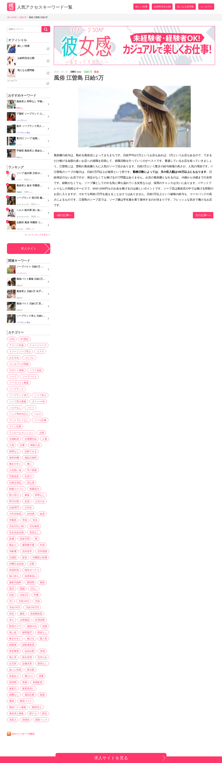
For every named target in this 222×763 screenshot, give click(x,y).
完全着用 (33, 526)
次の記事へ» (203, 215)
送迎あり (14, 676)
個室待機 (14, 457)
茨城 (41, 651)
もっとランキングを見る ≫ (37, 235)
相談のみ (14, 626)
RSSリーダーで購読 (23, 733)
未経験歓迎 (15, 613)
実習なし (33, 532)
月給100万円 (15, 607)
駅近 (43, 713)
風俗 (11, 701)
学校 (23, 520)
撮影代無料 (15, 582)
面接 (41, 694)
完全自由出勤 (16, 532)
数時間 (29, 582)
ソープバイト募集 (18, 383)
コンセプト (206, 6)
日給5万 (13, 595)
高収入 (12, 719)
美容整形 (14, 651)
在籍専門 (14, 507)
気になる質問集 (185, 6)
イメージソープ (37, 345)
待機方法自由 (16, 563)
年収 (41, 545)
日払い (32, 588)
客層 (11, 538)
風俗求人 (36, 707)
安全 (33, 520)
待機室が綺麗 (38, 557)
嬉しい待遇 (141, 6)
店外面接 (41, 551)
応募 (31, 563)
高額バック (40, 719)
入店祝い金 (15, 470)
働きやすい (15, 464)
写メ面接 (31, 470)
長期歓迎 (36, 682)
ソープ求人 (39, 395)
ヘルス (36, 414)
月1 (34, 595)
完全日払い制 (16, 526)
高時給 (25, 719)
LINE (11, 339)
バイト (29, 407)
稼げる (29, 638)
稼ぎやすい (15, 638)
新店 (11, 588)
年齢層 (12, 551)
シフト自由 (35, 370)
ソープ (12, 376)
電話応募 (28, 694)
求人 (28, 613)
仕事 (21, 445)
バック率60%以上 (18, 414)
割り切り (14, 495)
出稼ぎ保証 (15, 482)
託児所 (12, 663)
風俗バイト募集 (17, 707)
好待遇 (29, 514)
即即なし (39, 495)
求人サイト (28, 248)
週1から (28, 676)
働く (28, 464)
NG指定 (24, 339)
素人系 (42, 638)
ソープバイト (28, 376)
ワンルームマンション (21, 432)
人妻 (43, 439)
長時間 (12, 682)
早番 (25, 595)
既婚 (21, 588)
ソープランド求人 (18, 395)
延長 (23, 557)
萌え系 (12, 657)
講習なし (41, 663)
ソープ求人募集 (17, 401)
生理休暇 (14, 620)
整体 (41, 582)
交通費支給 (30, 439)
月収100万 (14, 601)
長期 (23, 682)
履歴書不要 (27, 545)
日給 (43, 588)
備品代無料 (30, 457)
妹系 (41, 514)
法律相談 (41, 613)
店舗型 (12, 557)
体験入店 (34, 445)
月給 (27, 601)
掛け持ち (14, 576)
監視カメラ (30, 620)
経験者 (12, 645)
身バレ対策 (15, 670)
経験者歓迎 (27, 645)
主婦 (40, 432)
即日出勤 (14, 501)
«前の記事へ (64, 215)
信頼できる (30, 451)
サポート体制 (16, 370)
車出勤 (29, 670)
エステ (39, 351)
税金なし (28, 632)
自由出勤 (28, 651)
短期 (26, 626)
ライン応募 (15, 426)
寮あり (12, 545)
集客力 (12, 688)
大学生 (27, 507)
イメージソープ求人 (20, 351)
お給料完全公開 (162, 6)
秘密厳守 (14, 632)
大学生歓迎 (15, 514)
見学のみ (41, 657)
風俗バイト (25, 701)
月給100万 (40, 601)
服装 (39, 607)
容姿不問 (24, 538)
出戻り (27, 476)
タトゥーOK (37, 401)
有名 (29, 607)
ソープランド (16, 389)
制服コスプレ (16, 489)
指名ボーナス (31, 570)
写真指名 (14, 476)
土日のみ (39, 501)
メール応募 (39, 420)
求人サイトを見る (111, 758)
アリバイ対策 (16, 345)
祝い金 (37, 626)
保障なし (14, 451)
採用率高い (30, 576)
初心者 (29, 482)
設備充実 (26, 663)
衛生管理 (26, 657)
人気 (11, 445)
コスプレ (28, 358)
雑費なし (14, 694)
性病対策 (14, 570)
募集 (26, 495)
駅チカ (32, 713)
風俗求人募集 (16, 713)
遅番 (39, 676)
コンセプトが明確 (18, 364)
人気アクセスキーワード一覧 (41, 7)
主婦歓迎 (14, 439)
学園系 (12, 520)
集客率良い (27, 688)
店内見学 (26, 551)
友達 (26, 501)
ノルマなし (15, 407)
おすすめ (14, 358)
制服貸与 (33, 489)
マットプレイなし (18, 420)
